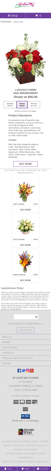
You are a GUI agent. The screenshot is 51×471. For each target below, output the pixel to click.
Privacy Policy (8, 462)
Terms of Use (43, 462)
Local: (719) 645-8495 (25, 389)
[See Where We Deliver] (25, 330)
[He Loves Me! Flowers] (25, 9)
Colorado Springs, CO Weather (20, 453)
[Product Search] (26, 316)
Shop (13, 15)
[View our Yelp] (32, 371)
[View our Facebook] (19, 371)
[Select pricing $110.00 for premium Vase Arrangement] (34, 104)
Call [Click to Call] (8, 468)
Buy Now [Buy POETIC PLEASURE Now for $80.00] (25, 244)
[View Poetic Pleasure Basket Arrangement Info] (25, 226)
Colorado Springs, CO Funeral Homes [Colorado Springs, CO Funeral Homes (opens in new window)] (19, 441)
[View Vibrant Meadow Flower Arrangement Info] (25, 261)
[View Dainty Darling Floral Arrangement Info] (25, 191)
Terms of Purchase (26, 462)
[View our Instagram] (27, 371)
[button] (25, 416)
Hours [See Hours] (42, 468)
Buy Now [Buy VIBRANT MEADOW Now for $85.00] (25, 280)
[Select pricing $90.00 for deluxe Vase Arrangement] (22, 104)
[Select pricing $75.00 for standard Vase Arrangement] (10, 104)
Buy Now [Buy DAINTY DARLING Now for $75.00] (25, 209)
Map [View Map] (25, 468)
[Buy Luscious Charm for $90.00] (25, 164)
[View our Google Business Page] (23, 371)
